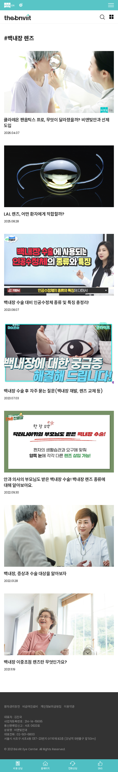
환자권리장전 (12, 707)
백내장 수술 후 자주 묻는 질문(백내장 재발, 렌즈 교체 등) (53, 391)
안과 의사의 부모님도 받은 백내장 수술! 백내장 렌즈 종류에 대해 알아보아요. (54, 482)
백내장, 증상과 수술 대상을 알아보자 (35, 574)
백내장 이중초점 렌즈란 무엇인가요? (35, 662)
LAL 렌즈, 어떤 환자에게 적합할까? (34, 214)
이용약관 (69, 707)
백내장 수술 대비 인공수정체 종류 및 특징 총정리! (46, 302)
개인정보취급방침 (50, 707)
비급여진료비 (30, 707)
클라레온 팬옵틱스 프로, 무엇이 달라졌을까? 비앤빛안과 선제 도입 (56, 123)
